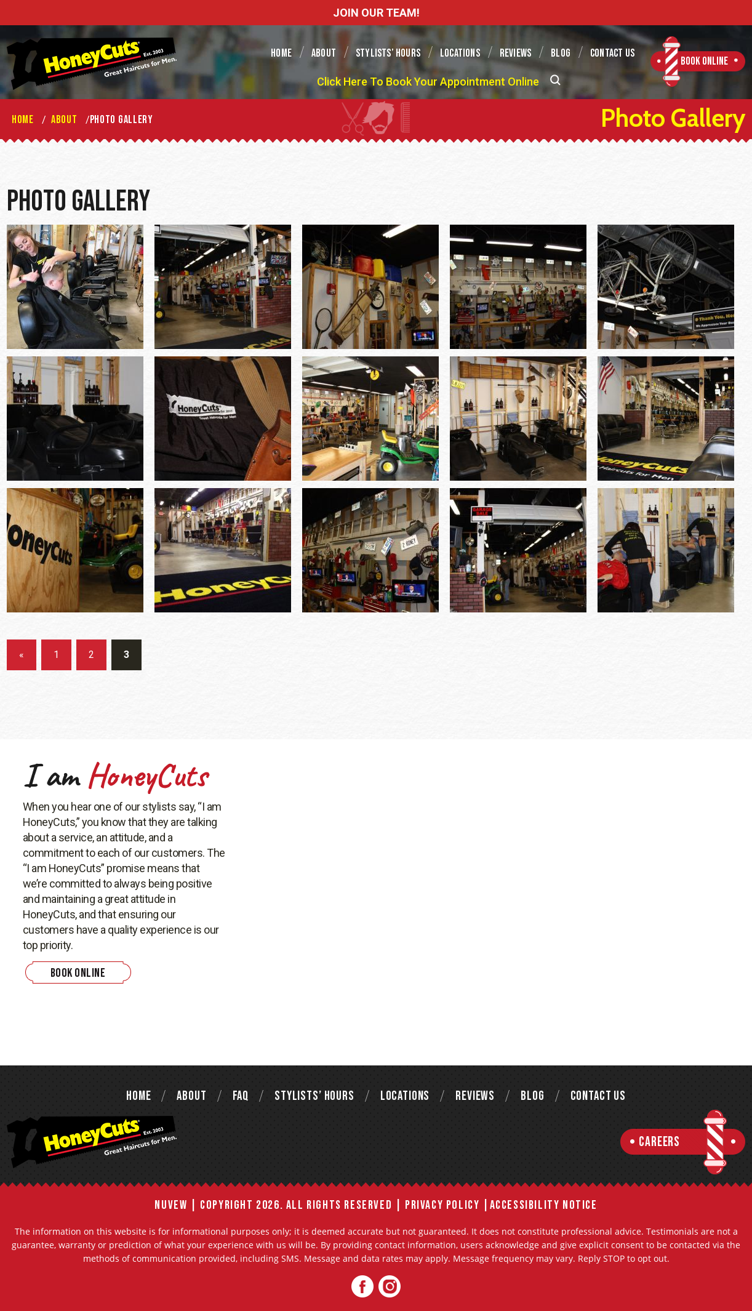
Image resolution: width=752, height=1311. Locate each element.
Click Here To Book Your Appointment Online (428, 81)
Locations (460, 53)
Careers (659, 1142)
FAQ (241, 1096)
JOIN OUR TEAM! (376, 12)
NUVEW (170, 1205)
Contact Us (612, 53)
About (323, 53)
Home (281, 53)
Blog (560, 53)
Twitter (389, 1287)
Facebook (363, 1287)
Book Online (704, 61)
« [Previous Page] (21, 654)
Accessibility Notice (544, 1205)
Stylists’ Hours (388, 53)
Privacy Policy (442, 1205)
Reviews (515, 53)
